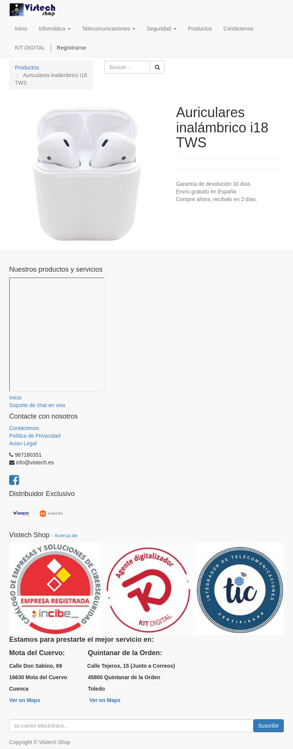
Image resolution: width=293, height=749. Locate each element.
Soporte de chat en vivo (37, 405)
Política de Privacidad (35, 436)
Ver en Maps (24, 700)
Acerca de (65, 535)
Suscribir (268, 726)
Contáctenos (24, 428)
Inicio (15, 398)
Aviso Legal (23, 443)
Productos (27, 67)
